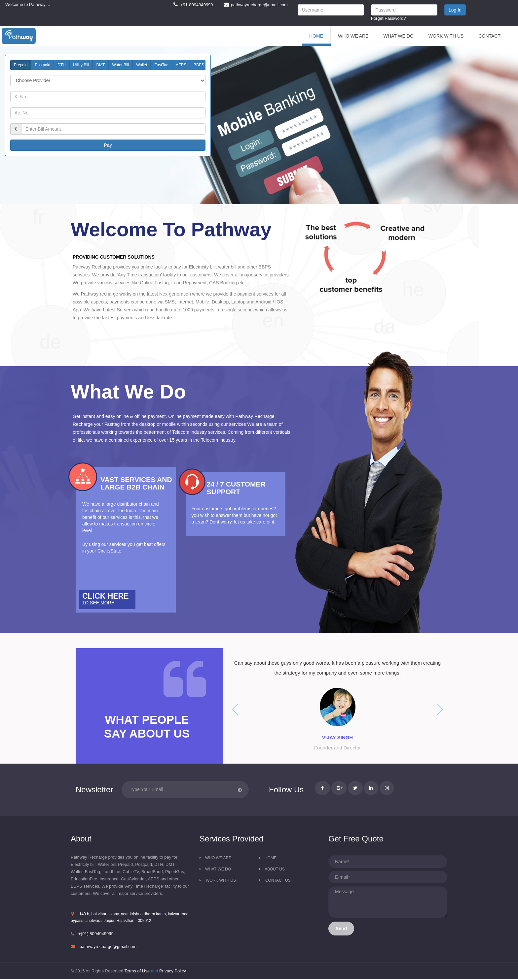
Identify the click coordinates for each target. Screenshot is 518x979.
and (155, 970)
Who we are (218, 858)
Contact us (278, 880)
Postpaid (42, 65)
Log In (455, 10)
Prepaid (20, 65)
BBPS (199, 65)
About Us (275, 869)
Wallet (141, 65)
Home (316, 36)
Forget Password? (388, 18)
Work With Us (446, 36)
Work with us (221, 880)
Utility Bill (81, 65)
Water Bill (120, 65)
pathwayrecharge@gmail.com (108, 946)
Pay (108, 145)
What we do (218, 869)
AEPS (181, 65)
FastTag (161, 65)
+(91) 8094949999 (96, 933)
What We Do (399, 36)
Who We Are (353, 36)
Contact (489, 36)
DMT (100, 65)
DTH (61, 65)
